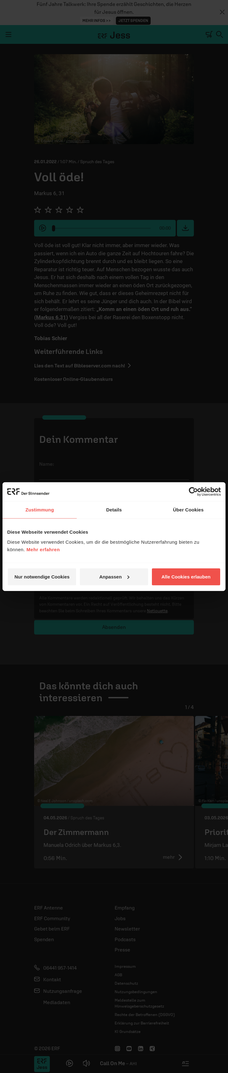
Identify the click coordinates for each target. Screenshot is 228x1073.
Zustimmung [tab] (39, 509)
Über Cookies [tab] (188, 509)
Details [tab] (114, 509)
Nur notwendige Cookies (42, 576)
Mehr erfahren (43, 549)
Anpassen (114, 576)
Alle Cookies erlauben (185, 576)
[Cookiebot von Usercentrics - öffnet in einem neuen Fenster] (193, 491)
